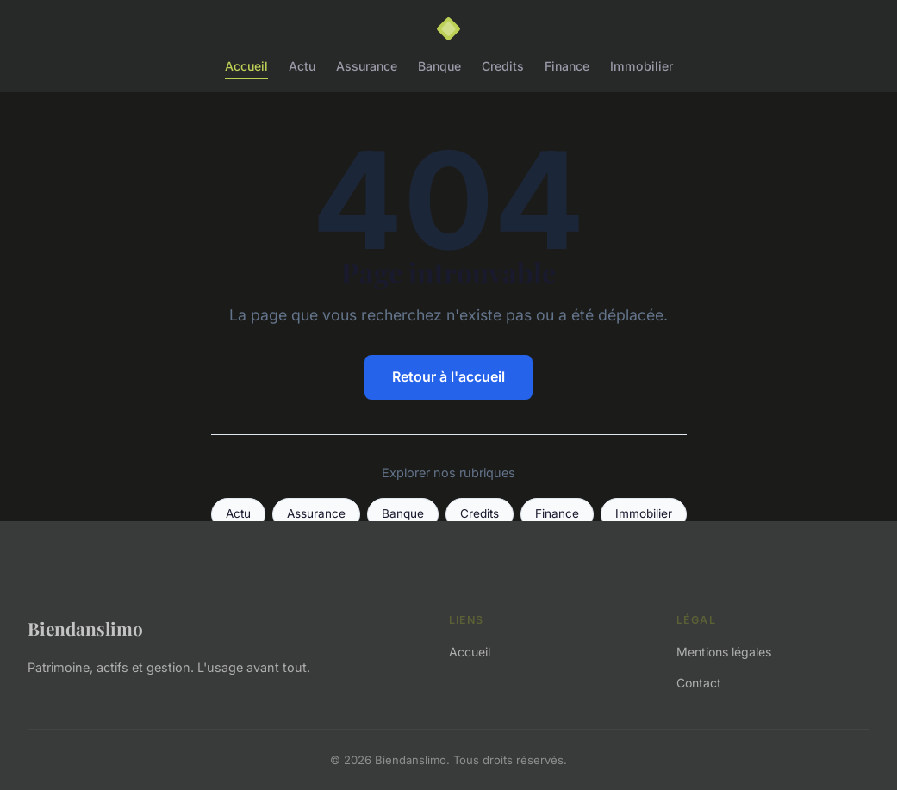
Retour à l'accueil (448, 376)
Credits (503, 66)
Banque (439, 66)
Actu (302, 66)
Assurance (366, 66)
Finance (567, 66)
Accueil (246, 66)
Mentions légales (723, 651)
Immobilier (641, 66)
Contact (698, 682)
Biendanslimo (85, 628)
